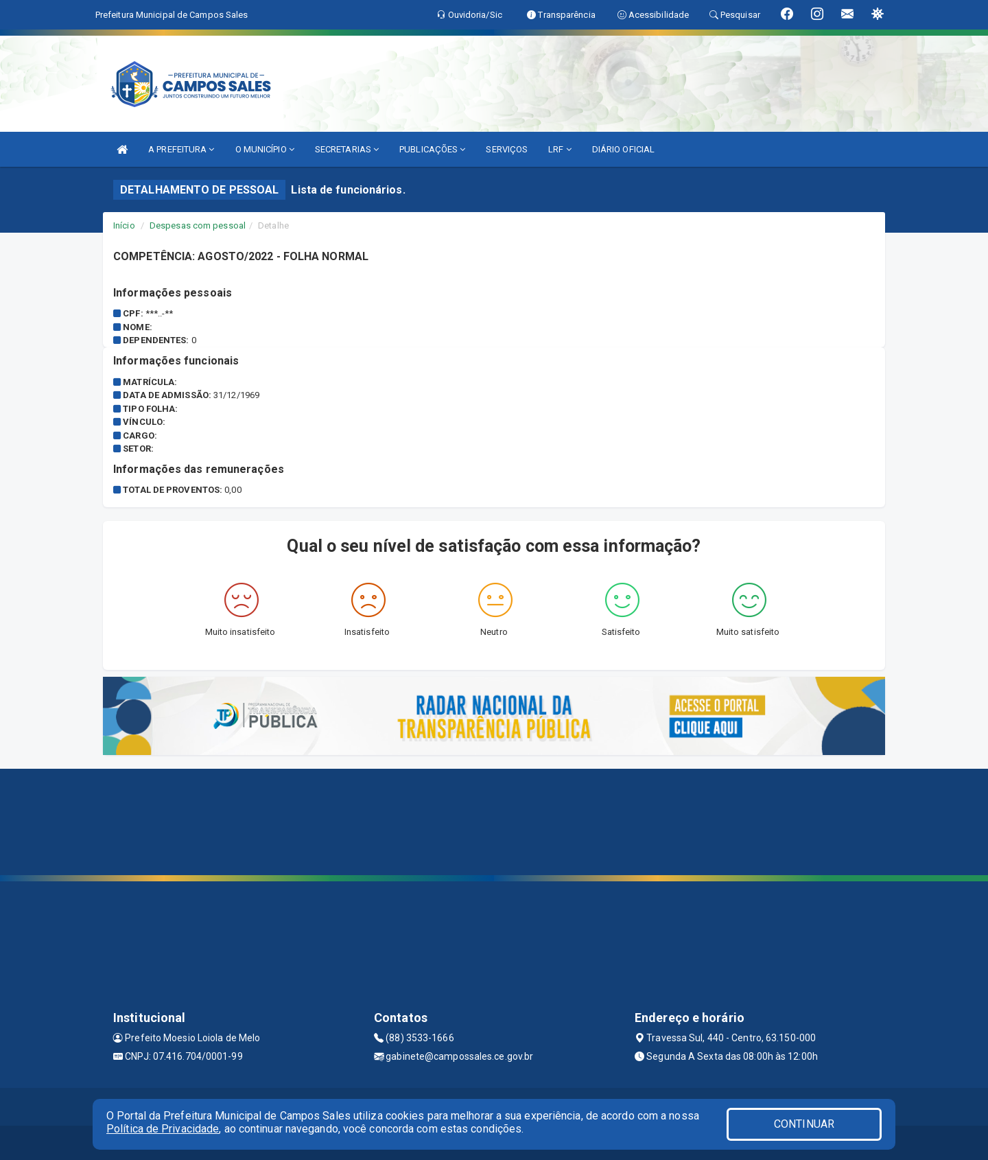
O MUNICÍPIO (264, 149)
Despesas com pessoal (198, 225)
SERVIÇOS (507, 149)
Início (124, 225)
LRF (560, 149)
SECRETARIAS (347, 149)
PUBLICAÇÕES (432, 149)
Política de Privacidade (162, 1128)
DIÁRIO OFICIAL (623, 149)
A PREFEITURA (181, 149)
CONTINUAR (804, 1123)
